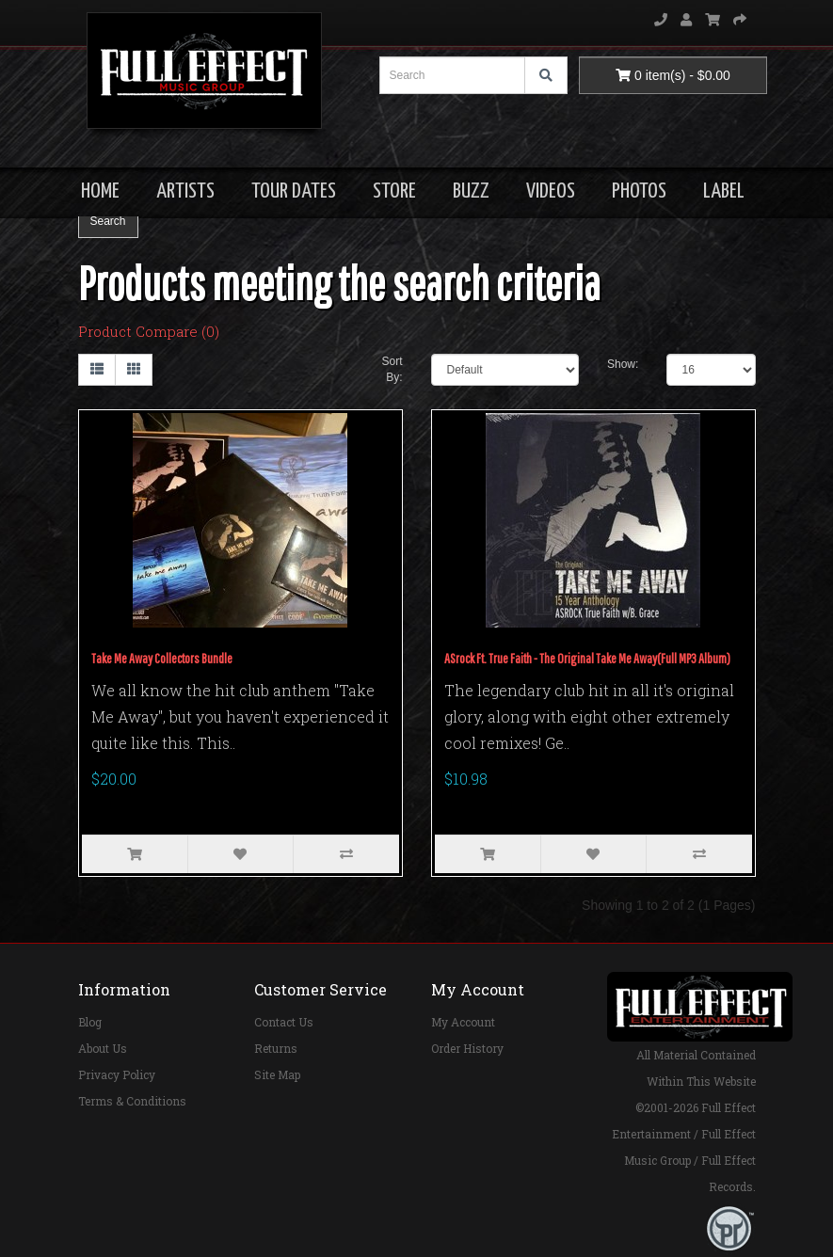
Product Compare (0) (148, 331)
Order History (467, 1048)
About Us (102, 1048)
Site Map (277, 1074)
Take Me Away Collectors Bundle (161, 658)
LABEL (724, 191)
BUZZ (471, 191)
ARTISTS (185, 191)
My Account (463, 1021)
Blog (90, 1021)
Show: (622, 364)
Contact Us (283, 1021)
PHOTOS (639, 191)
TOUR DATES (293, 191)
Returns (275, 1048)
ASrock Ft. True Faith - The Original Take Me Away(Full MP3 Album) (587, 658)
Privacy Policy (116, 1074)
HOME (100, 191)
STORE (394, 191)
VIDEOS (550, 191)
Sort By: (391, 369)
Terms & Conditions (132, 1100)
